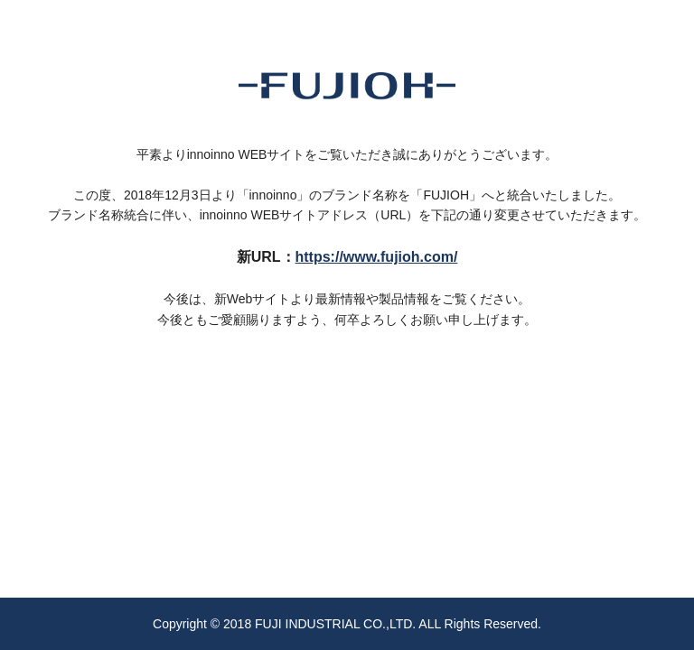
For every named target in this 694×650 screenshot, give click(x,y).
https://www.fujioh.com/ (376, 257)
